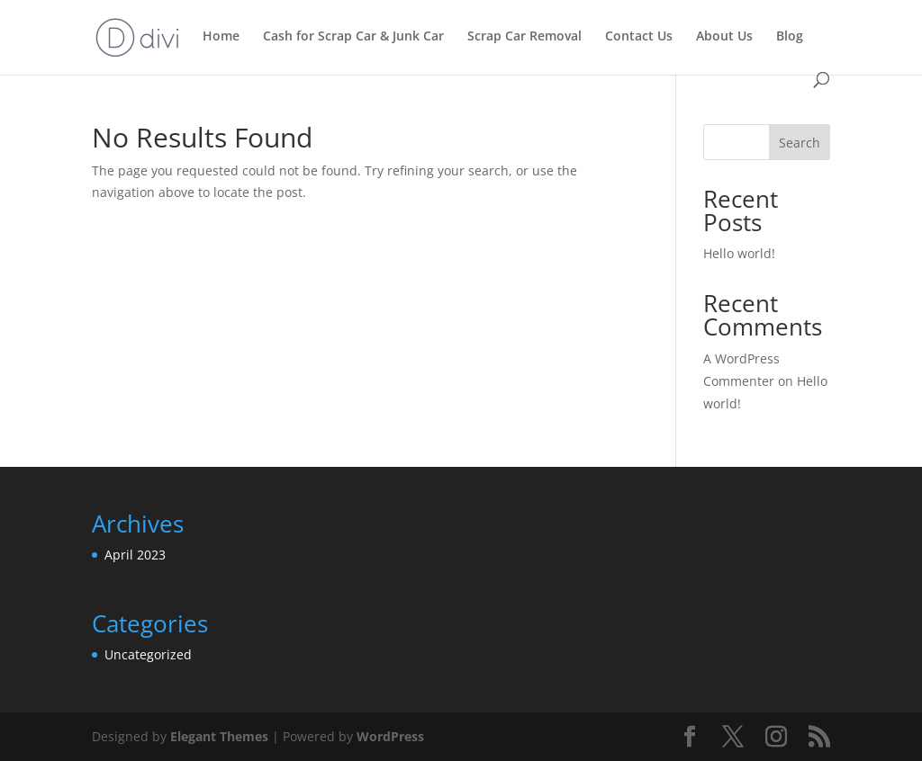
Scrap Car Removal (524, 37)
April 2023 (135, 554)
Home (221, 37)
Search (799, 142)
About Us (724, 37)
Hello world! (739, 253)
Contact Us (639, 37)
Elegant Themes (219, 736)
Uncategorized (148, 654)
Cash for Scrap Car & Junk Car (353, 37)
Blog (789, 37)
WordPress (390, 736)
